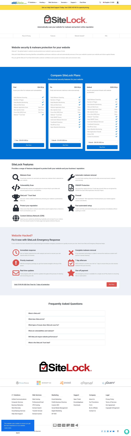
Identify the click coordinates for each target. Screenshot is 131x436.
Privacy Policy (110, 399)
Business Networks (17, 405)
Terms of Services (111, 402)
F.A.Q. (91, 405)
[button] (117, 431)
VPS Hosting (36, 405)
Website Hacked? (79, 36)
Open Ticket (77, 399)
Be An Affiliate (93, 408)
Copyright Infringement (112, 408)
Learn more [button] (7, 428)
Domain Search (36, 408)
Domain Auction (37, 414)
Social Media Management (60, 408)
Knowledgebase (78, 402)
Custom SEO (55, 405)
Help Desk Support (17, 414)
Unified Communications (19, 399)
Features (52, 36)
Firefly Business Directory (59, 402)
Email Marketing (56, 399)
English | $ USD (108, 2)
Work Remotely (16, 408)
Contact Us (92, 411)
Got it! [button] (18, 433)
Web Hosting (36, 399)
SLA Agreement (110, 405)
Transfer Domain (37, 411)
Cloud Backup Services (18, 411)
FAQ (106, 36)
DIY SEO (54, 414)
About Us (92, 399)
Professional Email (38, 402)
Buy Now (28, 145)
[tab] (65, 313)
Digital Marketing (57, 411)
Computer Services (17, 402)
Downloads (77, 405)
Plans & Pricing (26, 36)
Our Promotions (94, 402)
